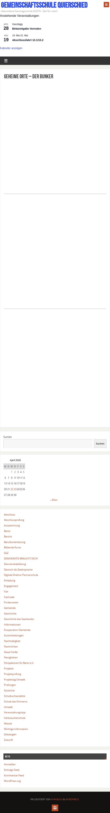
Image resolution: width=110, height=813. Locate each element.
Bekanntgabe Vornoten (26, 28)
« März (54, 500)
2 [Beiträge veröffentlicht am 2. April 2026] (15, 472)
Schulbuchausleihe (14, 696)
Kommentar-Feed (14, 775)
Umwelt (8, 707)
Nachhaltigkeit (12, 641)
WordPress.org (12, 781)
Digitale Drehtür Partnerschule (21, 575)
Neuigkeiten (11, 657)
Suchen (7, 437)
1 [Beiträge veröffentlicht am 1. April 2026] (11, 472)
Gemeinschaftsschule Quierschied (44, 5)
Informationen (12, 624)
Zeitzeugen (10, 734)
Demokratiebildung (15, 564)
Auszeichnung (12, 525)
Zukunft (8, 740)
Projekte (9, 668)
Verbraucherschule (14, 718)
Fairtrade (9, 597)
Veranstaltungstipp (15, 712)
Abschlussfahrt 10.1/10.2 (27, 40)
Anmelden (10, 764)
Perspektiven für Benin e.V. (19, 663)
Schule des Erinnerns (15, 701)
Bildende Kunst (12, 547)
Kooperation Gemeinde (17, 630)
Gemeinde (10, 608)
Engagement (11, 586)
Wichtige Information (16, 729)
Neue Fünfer (11, 652)
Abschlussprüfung (14, 520)
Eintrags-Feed (11, 770)
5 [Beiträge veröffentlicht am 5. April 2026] (23, 472)
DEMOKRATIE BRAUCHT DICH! (21, 558)
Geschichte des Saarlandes (19, 619)
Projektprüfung (12, 674)
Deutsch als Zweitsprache (18, 569)
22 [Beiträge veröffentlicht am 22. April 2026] (11, 489)
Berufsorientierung (14, 542)
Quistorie (9, 690)
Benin (7, 531)
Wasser (8, 723)
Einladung (9, 580)
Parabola (57, 799)
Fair (6, 591)
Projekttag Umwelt (14, 679)
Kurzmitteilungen (14, 635)
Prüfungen (10, 685)
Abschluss (9, 514)
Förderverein (11, 602)
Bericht (8, 536)
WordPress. (72, 799)
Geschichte (10, 613)
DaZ (6, 553)
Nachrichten (11, 646)
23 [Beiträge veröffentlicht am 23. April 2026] (15, 489)
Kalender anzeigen (11, 48)
